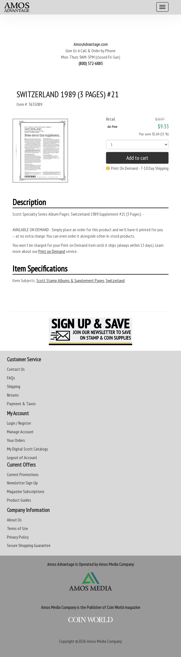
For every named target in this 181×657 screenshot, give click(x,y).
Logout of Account (22, 457)
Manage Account (20, 431)
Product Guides (19, 500)
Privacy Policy (18, 537)
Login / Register (19, 423)
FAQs (11, 377)
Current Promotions (23, 474)
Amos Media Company (104, 641)
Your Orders (16, 440)
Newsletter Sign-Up (22, 483)
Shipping (13, 386)
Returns (13, 395)
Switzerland (115, 280)
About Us (14, 519)
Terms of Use (17, 528)
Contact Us (16, 369)
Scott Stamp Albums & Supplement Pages (70, 280)
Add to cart (137, 157)
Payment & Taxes (21, 403)
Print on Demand (51, 251)
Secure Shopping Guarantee (29, 545)
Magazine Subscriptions (25, 491)
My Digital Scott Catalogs (27, 449)
